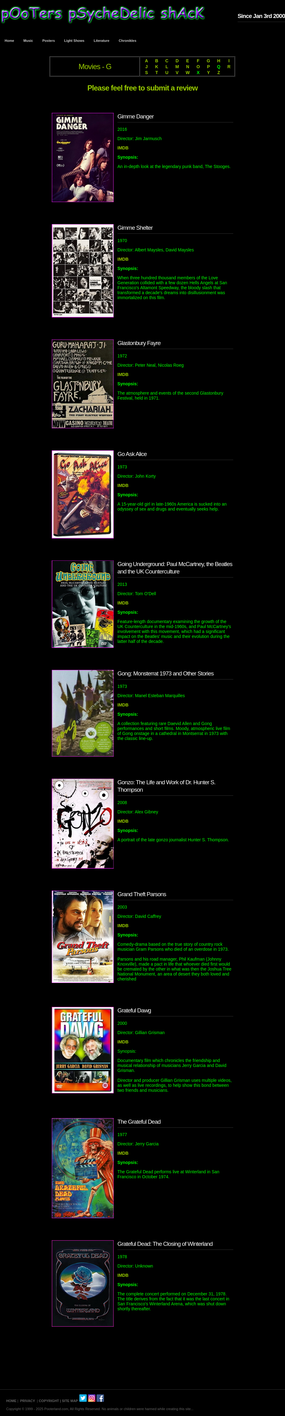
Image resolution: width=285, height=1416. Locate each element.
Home (9, 40)
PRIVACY (27, 1401)
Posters (48, 40)
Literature (102, 40)
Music (28, 40)
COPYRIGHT (49, 1401)
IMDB (123, 147)
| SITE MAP (69, 1401)
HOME (11, 1401)
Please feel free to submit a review (142, 88)
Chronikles (127, 40)
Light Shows (74, 40)
